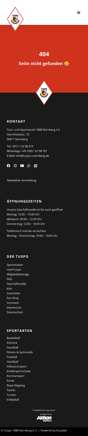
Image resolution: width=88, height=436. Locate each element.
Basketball (13, 338)
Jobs (9, 288)
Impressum (14, 307)
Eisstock (12, 343)
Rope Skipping (16, 385)
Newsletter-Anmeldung (21, 180)
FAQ (9, 279)
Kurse (10, 380)
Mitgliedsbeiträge (18, 274)
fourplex (61, 430)
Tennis (11, 390)
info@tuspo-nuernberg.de (32, 156)
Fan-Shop (13, 298)
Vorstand (13, 303)
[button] (78, 12)
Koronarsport (15, 376)
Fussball (12, 357)
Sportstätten (15, 265)
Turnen (11, 395)
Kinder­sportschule (19, 371)
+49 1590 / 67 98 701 (34, 151)
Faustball (12, 347)
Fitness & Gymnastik (20, 352)
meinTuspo (14, 269)
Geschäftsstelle (16, 284)
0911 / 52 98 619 (23, 146)
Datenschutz (15, 312)
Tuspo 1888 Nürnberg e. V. (21, 430)
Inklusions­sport (17, 366)
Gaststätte (13, 293)
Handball (12, 362)
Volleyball (13, 399)
